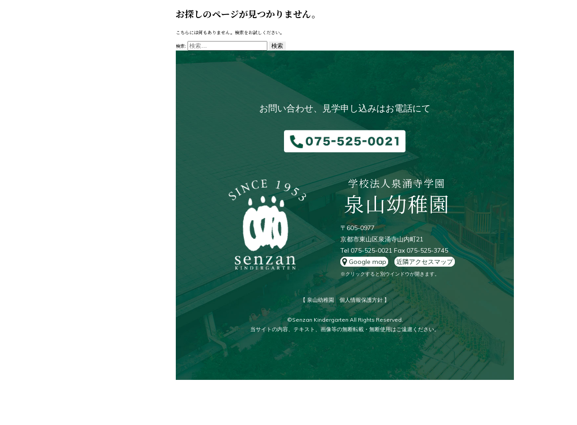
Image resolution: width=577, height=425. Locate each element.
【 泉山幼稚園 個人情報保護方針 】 (344, 299)
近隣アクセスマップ (424, 262)
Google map (364, 262)
